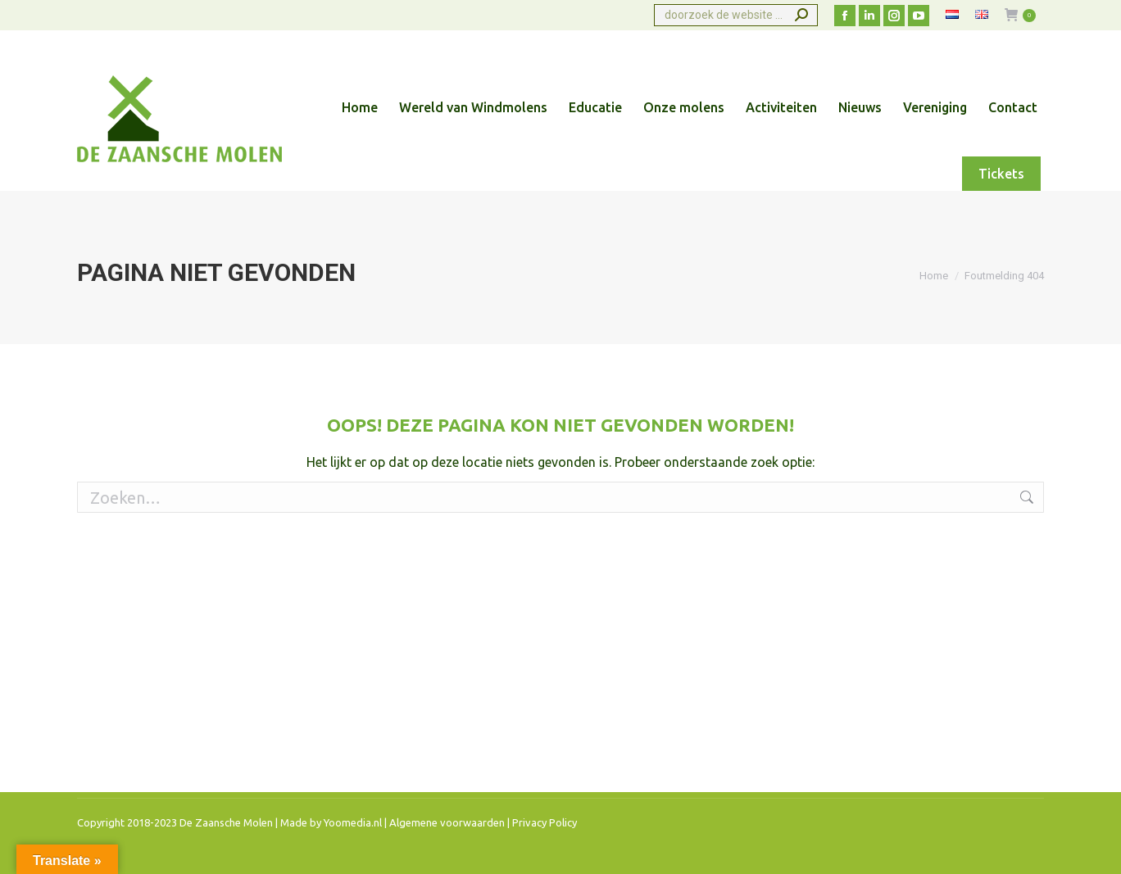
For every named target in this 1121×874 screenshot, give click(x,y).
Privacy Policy (544, 822)
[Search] (736, 15)
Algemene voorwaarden (447, 822)
